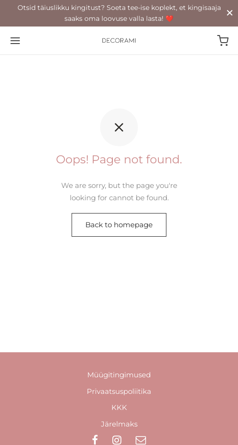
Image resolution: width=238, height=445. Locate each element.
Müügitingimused (119, 374)
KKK (119, 407)
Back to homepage (119, 224)
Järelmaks (119, 423)
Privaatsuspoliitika (119, 391)
